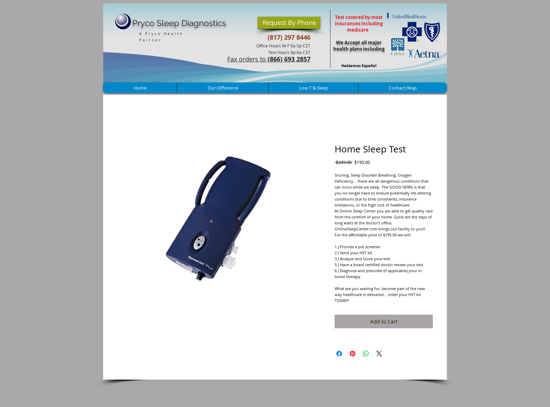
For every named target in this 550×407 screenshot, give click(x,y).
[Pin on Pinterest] (352, 353)
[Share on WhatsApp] (366, 353)
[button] (289, 23)
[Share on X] (379, 353)
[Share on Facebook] (339, 353)
